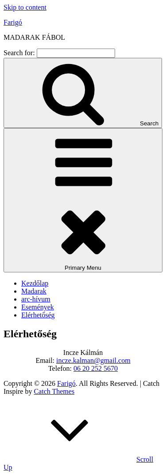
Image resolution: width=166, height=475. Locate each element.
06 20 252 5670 (95, 368)
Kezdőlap (34, 283)
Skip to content (25, 7)
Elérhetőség (38, 315)
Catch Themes (54, 391)
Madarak (33, 291)
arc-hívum (35, 299)
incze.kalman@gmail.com (93, 360)
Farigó (13, 22)
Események (37, 307)
